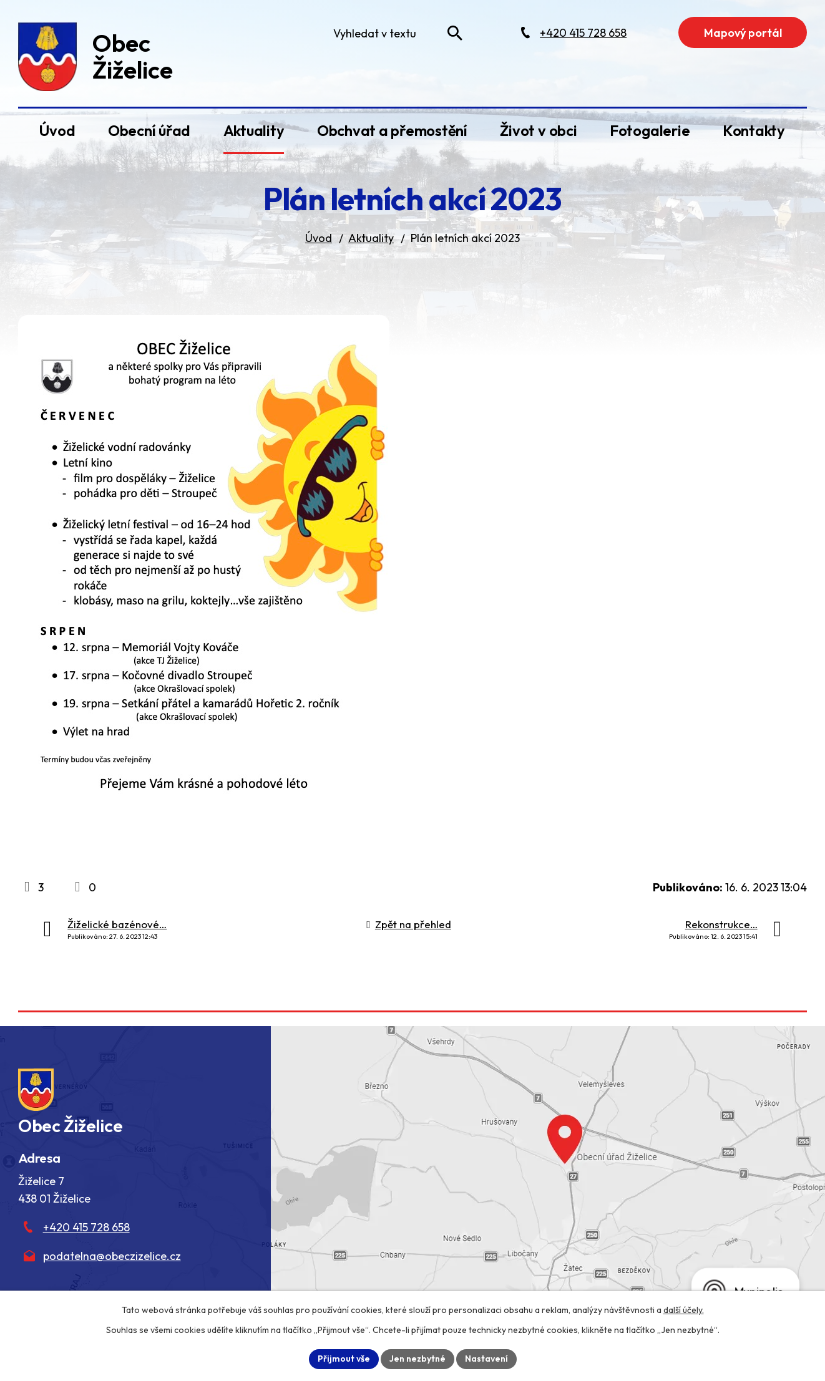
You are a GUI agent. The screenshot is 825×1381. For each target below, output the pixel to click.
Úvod (57, 130)
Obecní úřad (149, 130)
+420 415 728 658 (86, 1227)
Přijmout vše (344, 1358)
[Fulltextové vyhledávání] (395, 33)
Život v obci (538, 130)
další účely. (683, 1310)
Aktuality (254, 130)
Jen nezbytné (417, 1358)
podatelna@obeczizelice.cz (112, 1256)
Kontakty (754, 130)
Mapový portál (743, 33)
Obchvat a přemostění (392, 130)
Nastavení (486, 1358)
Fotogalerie (650, 130)
